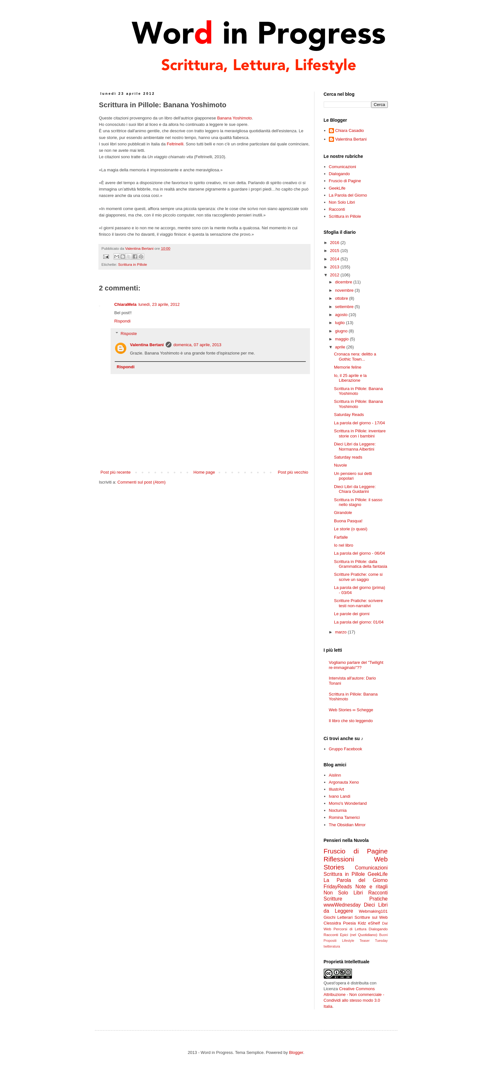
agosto (342, 314)
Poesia (349, 923)
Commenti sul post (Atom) (141, 482)
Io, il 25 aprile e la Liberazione (350, 378)
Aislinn (335, 775)
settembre (344, 306)
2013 (335, 267)
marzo (341, 632)
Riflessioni (339, 859)
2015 (335, 250)
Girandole (343, 512)
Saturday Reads (349, 414)
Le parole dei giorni (352, 613)
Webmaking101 (373, 911)
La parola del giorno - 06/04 (359, 553)
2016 (335, 242)
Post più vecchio (293, 472)
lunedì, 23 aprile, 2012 (159, 304)
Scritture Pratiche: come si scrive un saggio (358, 577)
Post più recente (116, 472)
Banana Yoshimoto (234, 118)
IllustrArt (336, 789)
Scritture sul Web (371, 917)
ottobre (342, 298)
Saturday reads (348, 457)
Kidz (362, 923)
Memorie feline (347, 367)
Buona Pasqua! (348, 520)
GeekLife (337, 188)
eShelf (374, 923)
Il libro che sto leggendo (351, 720)
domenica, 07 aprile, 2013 (197, 344)
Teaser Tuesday (374, 940)
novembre (344, 290)
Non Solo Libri (342, 202)
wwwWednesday (342, 905)
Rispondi (122, 321)
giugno (342, 331)
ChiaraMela (125, 304)
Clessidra (332, 923)
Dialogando (339, 173)
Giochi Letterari (338, 917)
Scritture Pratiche (356, 898)
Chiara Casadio (349, 130)
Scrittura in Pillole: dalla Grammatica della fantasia (360, 564)
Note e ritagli (371, 886)
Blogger (296, 1052)
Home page (204, 472)
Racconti (337, 209)
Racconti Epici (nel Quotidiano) (351, 935)
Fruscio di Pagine (345, 180)
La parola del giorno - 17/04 (359, 422)
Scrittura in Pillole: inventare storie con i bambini (360, 433)
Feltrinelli (175, 144)
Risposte (129, 333)
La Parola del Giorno (348, 195)
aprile (340, 347)
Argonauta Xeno (344, 782)
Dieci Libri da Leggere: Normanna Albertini (355, 447)
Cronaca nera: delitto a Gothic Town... (355, 357)
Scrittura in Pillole (132, 264)
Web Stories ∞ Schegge (351, 709)
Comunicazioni (342, 166)
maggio (342, 339)
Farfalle (341, 537)
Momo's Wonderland (348, 803)
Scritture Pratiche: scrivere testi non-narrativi (358, 603)
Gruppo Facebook (345, 748)
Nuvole (340, 465)
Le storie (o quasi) (350, 528)
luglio (340, 322)
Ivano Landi (339, 796)
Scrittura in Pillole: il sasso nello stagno (358, 502)
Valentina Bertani (147, 344)
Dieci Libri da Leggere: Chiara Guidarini (355, 489)
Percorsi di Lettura (350, 929)
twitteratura (332, 946)
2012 (335, 275)
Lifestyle (348, 940)
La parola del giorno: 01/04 (359, 622)
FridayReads (338, 886)
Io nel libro (343, 545)
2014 (335, 259)
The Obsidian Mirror (347, 824)
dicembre (344, 282)
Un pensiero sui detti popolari (353, 476)
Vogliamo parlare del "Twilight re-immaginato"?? (356, 665)
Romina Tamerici (344, 817)
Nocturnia (338, 810)
